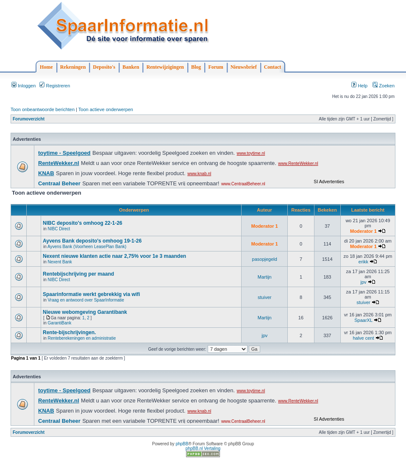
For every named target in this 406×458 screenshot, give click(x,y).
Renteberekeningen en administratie (82, 338)
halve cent (363, 338)
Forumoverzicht (28, 119)
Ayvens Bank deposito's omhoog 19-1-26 (92, 241)
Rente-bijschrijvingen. (69, 332)
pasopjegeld (264, 259)
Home (46, 67)
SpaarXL (363, 320)
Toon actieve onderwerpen (105, 109)
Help (359, 85)
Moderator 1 (264, 226)
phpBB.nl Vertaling (203, 448)
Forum (215, 67)
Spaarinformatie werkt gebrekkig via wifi (91, 294)
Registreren (54, 85)
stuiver (264, 297)
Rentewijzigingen (165, 67)
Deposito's (104, 67)
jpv (363, 282)
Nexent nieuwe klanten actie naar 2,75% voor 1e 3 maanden (114, 256)
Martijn (265, 276)
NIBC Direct (59, 228)
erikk (363, 261)
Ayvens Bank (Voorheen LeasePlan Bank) (86, 246)
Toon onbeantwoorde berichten (43, 109)
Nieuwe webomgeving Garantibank (85, 312)
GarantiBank (60, 323)
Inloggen (23, 85)
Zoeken (384, 85)
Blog (196, 67)
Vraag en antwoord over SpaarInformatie (86, 300)
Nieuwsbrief (244, 67)
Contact (272, 67)
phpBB (181, 443)
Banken (130, 67)
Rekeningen (73, 67)
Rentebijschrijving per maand (78, 274)
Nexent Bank (60, 262)
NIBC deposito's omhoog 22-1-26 (82, 223)
